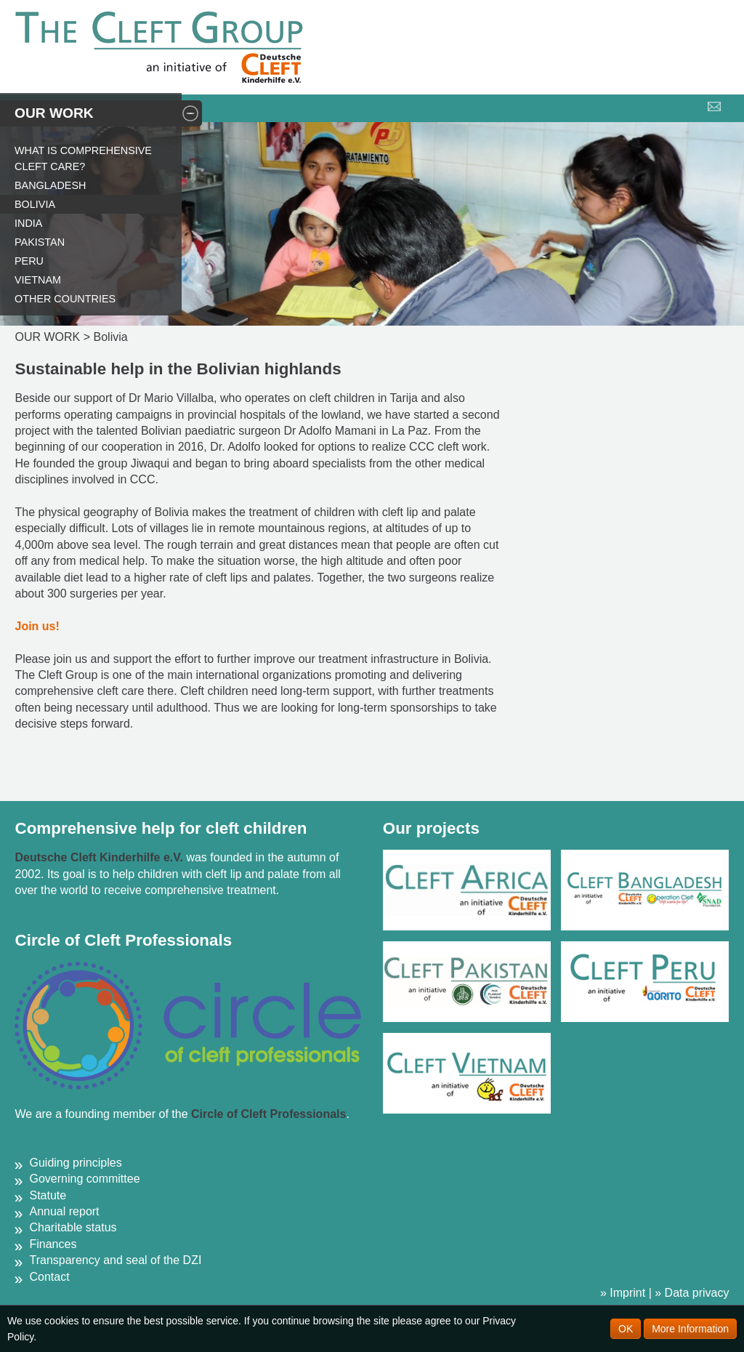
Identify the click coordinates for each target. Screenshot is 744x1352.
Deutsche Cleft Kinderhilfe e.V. (100, 857)
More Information (690, 1329)
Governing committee (84, 1178)
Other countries (65, 299)
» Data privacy (692, 1293)
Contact (49, 1277)
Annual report (64, 1211)
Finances (52, 1244)
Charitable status (72, 1227)
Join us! (37, 626)
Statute (47, 1195)
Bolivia (35, 204)
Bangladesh (50, 185)
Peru (29, 261)
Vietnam (38, 280)
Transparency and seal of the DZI (115, 1260)
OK (625, 1329)
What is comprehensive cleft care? (83, 158)
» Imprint (622, 1293)
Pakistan (40, 242)
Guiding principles (75, 1162)
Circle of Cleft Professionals (268, 1114)
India (28, 223)
